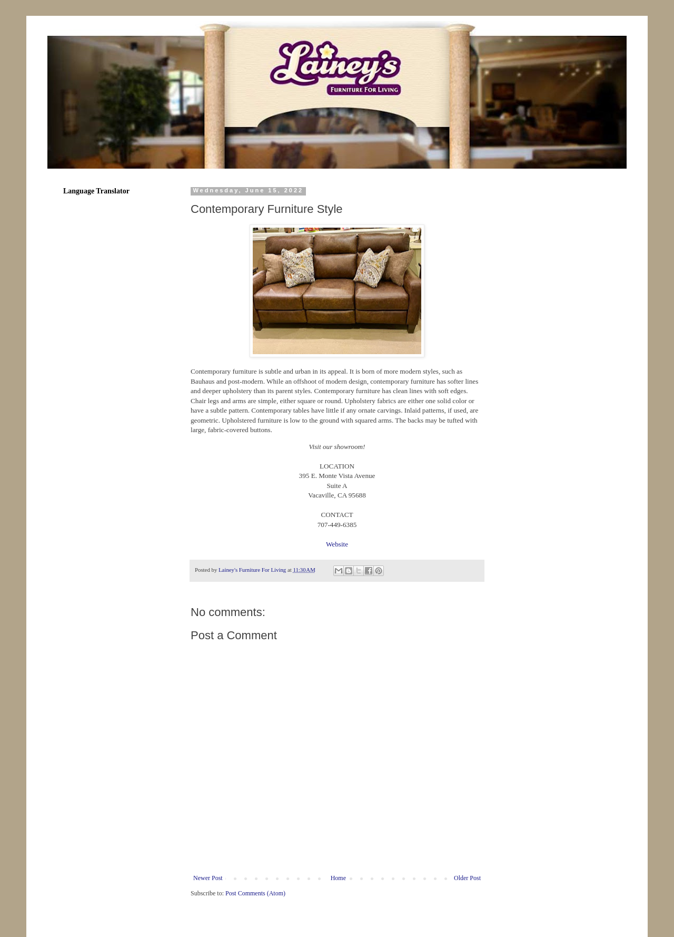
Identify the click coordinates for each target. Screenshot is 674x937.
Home (338, 878)
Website (337, 544)
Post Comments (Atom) (255, 893)
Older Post (467, 878)
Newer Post (208, 878)
